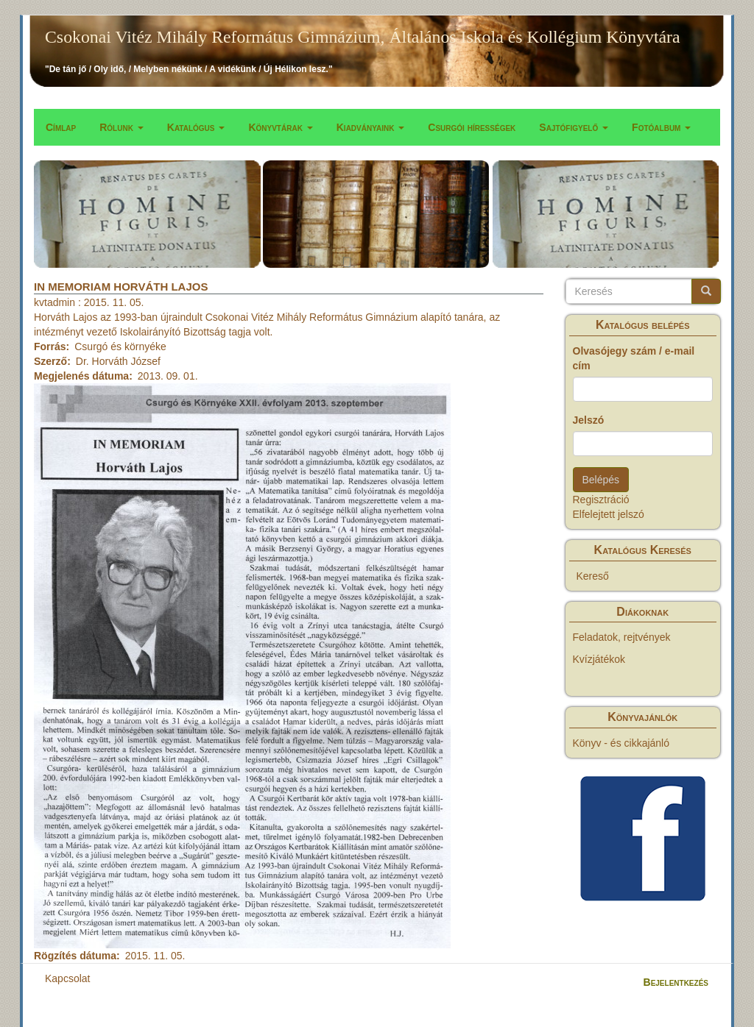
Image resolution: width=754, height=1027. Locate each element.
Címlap (61, 127)
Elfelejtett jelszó (608, 514)
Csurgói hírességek (471, 127)
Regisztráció (601, 499)
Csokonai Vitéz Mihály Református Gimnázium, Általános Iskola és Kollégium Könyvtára (362, 36)
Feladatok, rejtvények (622, 637)
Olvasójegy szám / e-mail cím (634, 358)
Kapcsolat (67, 978)
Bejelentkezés (676, 982)
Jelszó (589, 420)
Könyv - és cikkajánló (621, 743)
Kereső (593, 576)
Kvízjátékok (599, 659)
